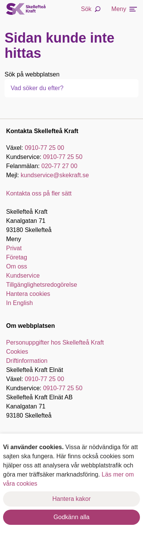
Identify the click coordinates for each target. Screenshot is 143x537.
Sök (91, 9)
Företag (16, 257)
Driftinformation (26, 360)
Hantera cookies (28, 294)
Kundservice (23, 275)
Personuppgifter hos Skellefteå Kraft (55, 342)
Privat (14, 248)
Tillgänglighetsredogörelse (41, 284)
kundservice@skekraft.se (55, 175)
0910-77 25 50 (62, 157)
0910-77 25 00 (44, 148)
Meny (124, 9)
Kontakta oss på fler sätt (39, 193)
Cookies (17, 351)
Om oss (16, 266)
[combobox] (52, 88)
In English (19, 303)
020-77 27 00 (59, 166)
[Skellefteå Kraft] (26, 9)
